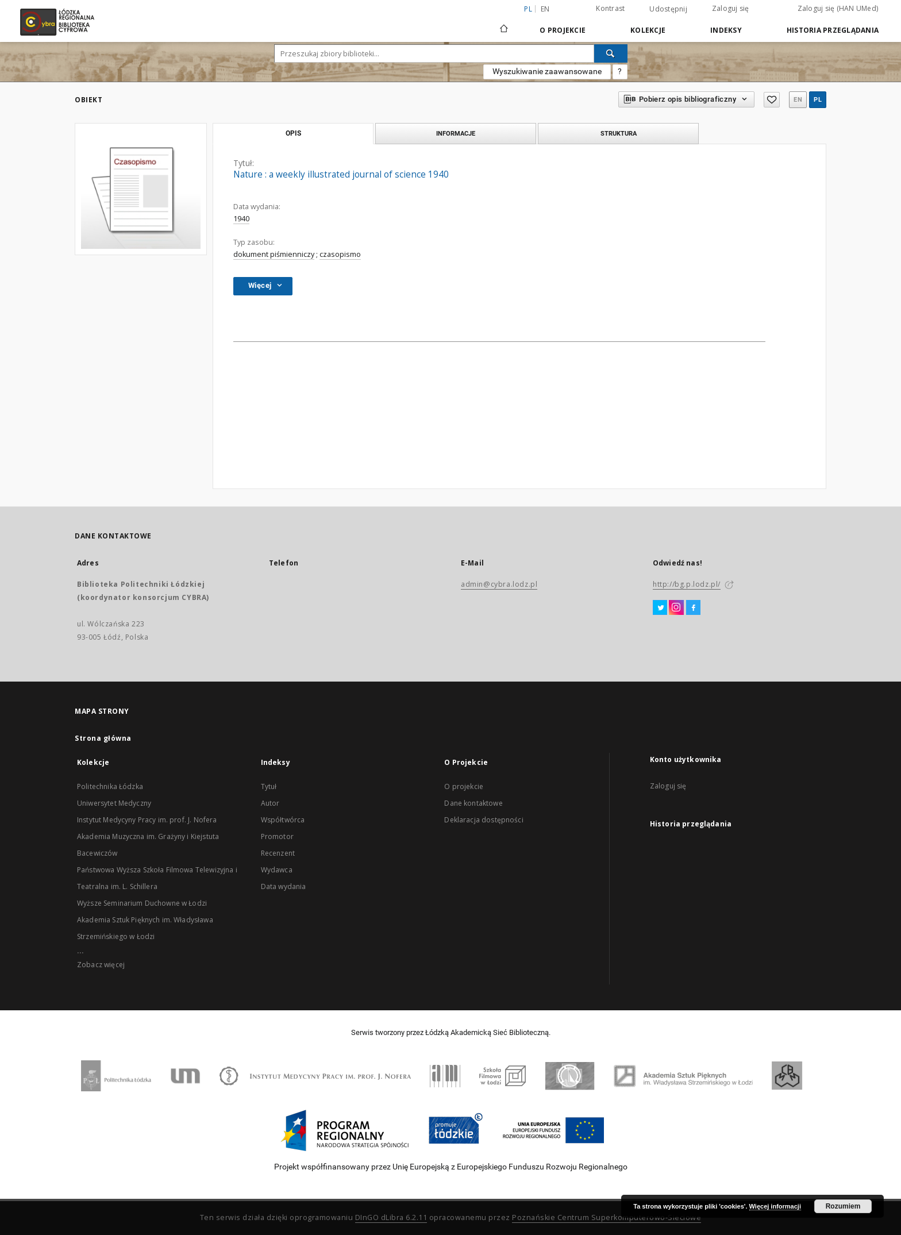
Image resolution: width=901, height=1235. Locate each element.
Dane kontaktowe (473, 803)
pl (818, 99)
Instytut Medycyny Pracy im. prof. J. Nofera (147, 820)
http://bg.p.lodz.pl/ (687, 584)
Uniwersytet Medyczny (114, 803)
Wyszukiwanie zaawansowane (547, 71)
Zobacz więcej (101, 964)
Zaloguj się (730, 8)
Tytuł (269, 786)
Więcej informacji (775, 1206)
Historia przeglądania (833, 30)
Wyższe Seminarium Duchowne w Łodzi (142, 903)
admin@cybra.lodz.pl (499, 584)
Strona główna (103, 738)
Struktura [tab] (618, 133)
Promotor (277, 836)
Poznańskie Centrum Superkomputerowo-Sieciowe (606, 1217)
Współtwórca (283, 820)
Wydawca (276, 870)
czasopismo (340, 254)
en (545, 9)
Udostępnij (668, 9)
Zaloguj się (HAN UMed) (838, 8)
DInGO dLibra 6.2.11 (391, 1217)
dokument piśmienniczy (273, 254)
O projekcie (463, 786)
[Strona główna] (504, 23)
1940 (241, 219)
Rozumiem (843, 1206)
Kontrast (610, 8)
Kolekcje (647, 30)
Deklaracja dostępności (483, 820)
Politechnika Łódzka (110, 786)
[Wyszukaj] (610, 53)
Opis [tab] (293, 133)
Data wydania (283, 886)
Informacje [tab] (455, 133)
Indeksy (726, 30)
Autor (270, 803)
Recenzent (278, 853)
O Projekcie (563, 30)
